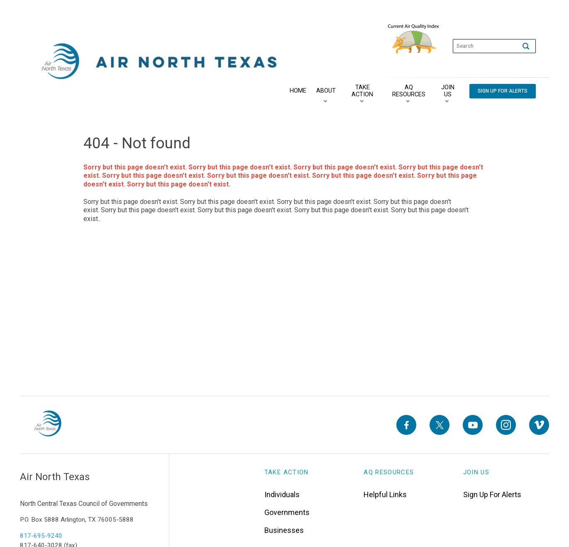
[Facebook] (406, 424)
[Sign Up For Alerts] (501, 91)
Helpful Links (385, 492)
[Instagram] (506, 424)
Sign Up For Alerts (492, 492)
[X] (439, 424)
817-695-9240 (41, 533)
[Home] (296, 91)
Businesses (284, 527)
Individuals (282, 492)
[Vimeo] (539, 424)
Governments (287, 509)
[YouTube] (473, 424)
